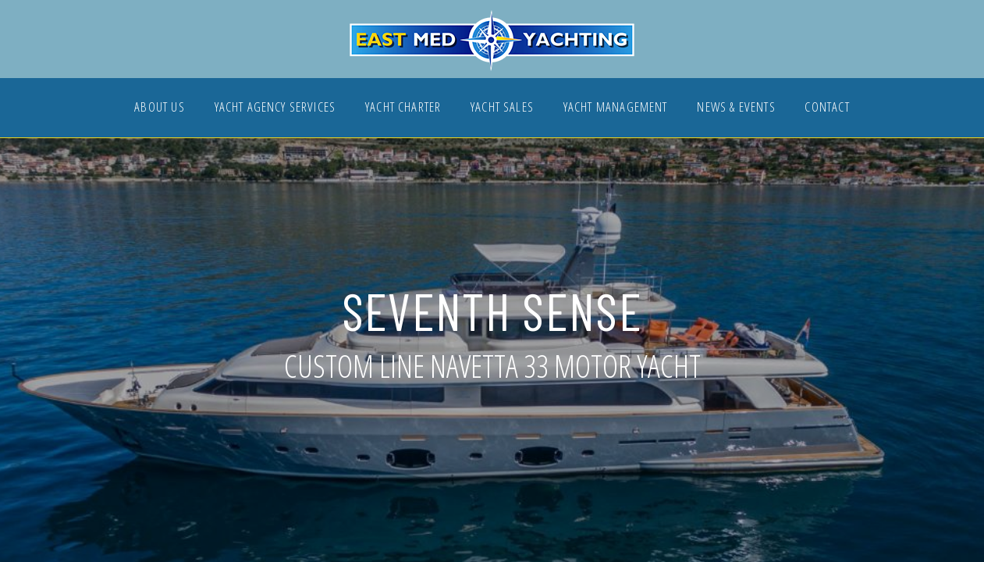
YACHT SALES (502, 108)
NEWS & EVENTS (736, 108)
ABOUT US (159, 108)
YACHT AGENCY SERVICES (275, 108)
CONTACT (827, 108)
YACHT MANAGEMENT (615, 108)
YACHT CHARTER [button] (403, 108)
